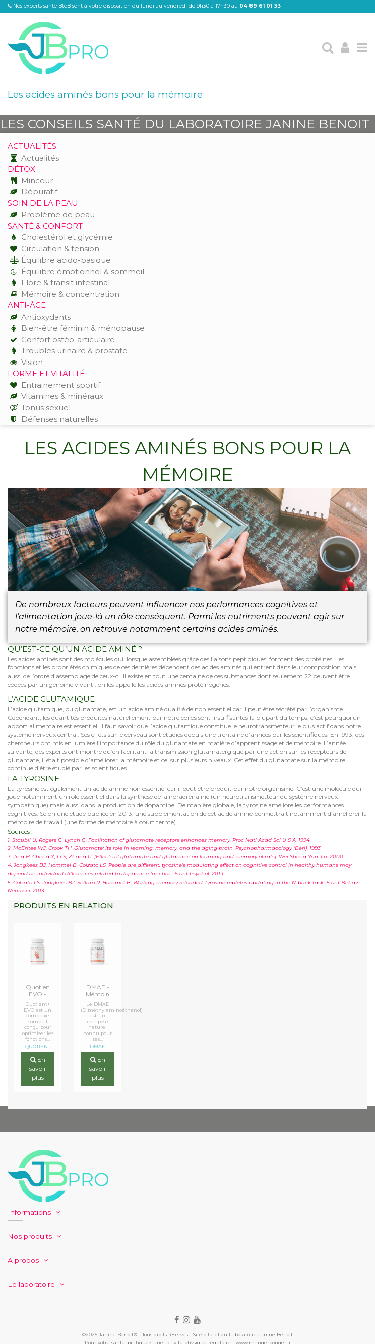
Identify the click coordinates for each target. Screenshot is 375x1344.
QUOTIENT (37, 1047)
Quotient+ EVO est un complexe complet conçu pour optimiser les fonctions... (37, 1022)
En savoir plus (37, 1069)
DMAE (97, 1047)
